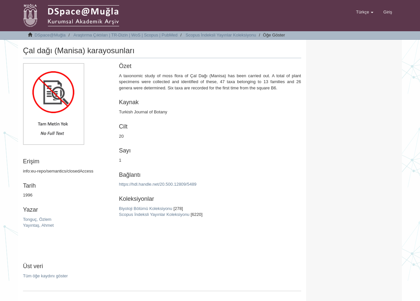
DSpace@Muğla (50, 35)
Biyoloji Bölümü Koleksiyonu (145, 208)
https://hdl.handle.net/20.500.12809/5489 (157, 184)
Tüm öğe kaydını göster (45, 275)
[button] (364, 12)
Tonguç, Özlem (37, 219)
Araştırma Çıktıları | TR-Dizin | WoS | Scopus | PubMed (126, 35)
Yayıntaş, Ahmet (38, 225)
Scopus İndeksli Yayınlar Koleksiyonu (221, 35)
